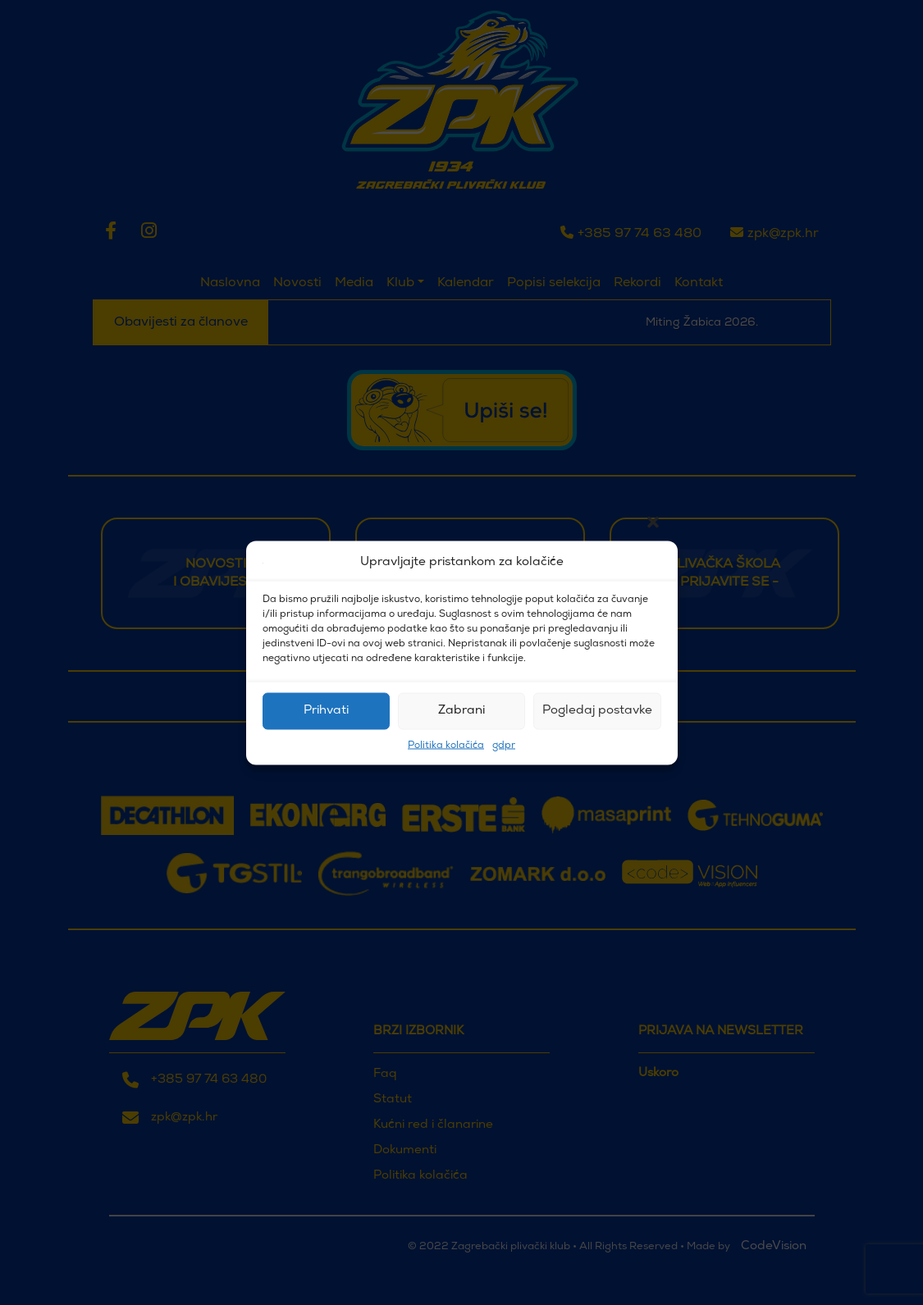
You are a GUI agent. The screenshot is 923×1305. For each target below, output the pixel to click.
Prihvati (326, 711)
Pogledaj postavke (597, 711)
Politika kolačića (446, 745)
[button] (653, 562)
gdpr (503, 745)
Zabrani (461, 711)
